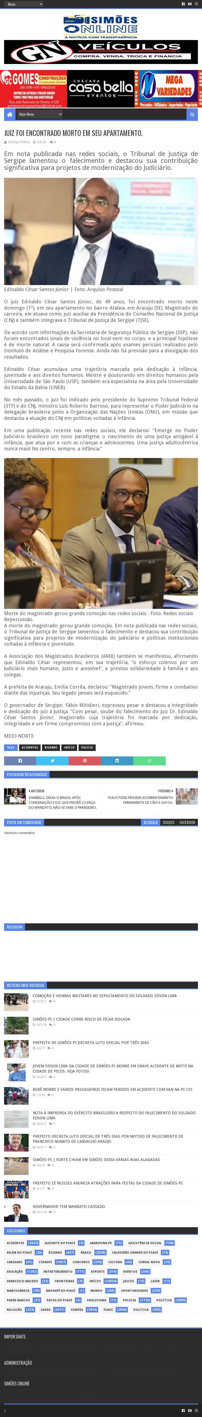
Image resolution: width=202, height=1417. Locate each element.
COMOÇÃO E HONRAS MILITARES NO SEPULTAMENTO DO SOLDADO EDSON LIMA (105, 996)
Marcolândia (18, 1291)
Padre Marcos (18, 1300)
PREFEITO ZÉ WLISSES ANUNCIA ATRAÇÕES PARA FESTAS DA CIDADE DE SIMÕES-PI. (108, 1183)
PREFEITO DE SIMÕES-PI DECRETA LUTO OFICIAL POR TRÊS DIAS (91, 1042)
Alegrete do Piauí (60, 1243)
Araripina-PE (101, 1243)
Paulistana (96, 1300)
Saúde (45, 1310)
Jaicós (128, 1281)
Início (69, 747)
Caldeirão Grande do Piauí (135, 1252)
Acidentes (30, 747)
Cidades (45, 1262)
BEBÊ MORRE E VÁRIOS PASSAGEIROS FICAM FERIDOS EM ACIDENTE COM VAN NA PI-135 (112, 1089)
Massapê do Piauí (61, 1291)
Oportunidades (134, 1291)
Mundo (96, 1291)
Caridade (14, 1262)
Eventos (130, 1272)
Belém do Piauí (19, 1252)
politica (141, 1310)
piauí (108, 1310)
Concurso (81, 1262)
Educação (15, 1272)
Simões (77, 1310)
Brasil (86, 1252)
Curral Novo (149, 1262)
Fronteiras (64, 1281)
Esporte (98, 1272)
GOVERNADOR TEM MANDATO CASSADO (69, 1206)
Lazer (155, 1281)
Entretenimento (58, 1272)
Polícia (87, 747)
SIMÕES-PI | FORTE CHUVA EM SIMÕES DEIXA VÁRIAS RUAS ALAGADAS (96, 1160)
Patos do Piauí (59, 1300)
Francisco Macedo (22, 1281)
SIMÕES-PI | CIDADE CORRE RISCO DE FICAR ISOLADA (81, 1019)
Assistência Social (145, 1243)
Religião (14, 1310)
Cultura (115, 1262)
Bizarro (51, 747)
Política (164, 1300)
